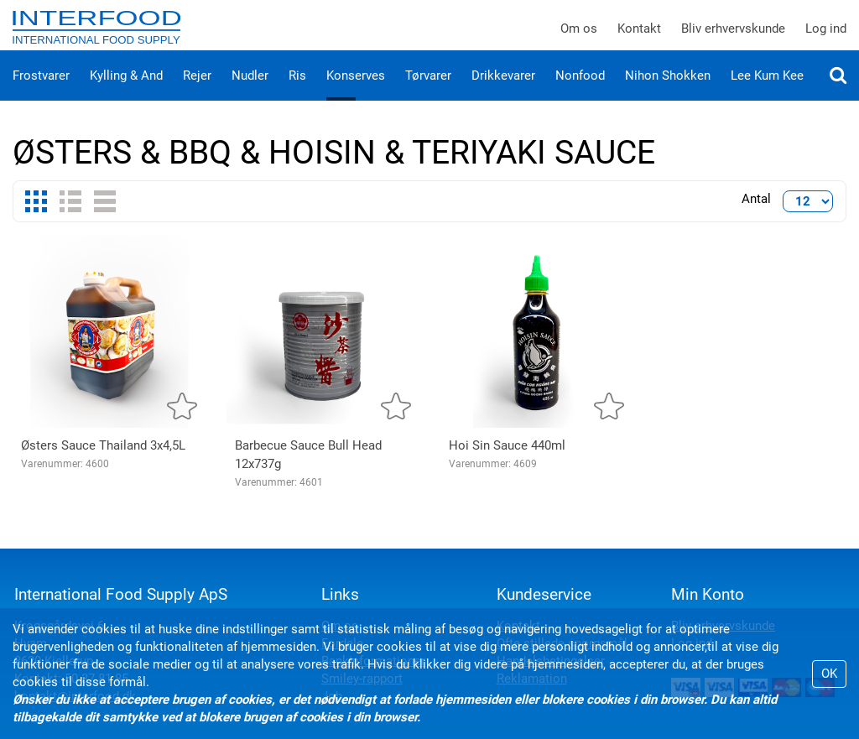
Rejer (197, 92)
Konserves (355, 92)
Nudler (250, 92)
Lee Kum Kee (767, 92)
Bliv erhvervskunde (733, 36)
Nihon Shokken (668, 92)
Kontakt (639, 36)
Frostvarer (41, 92)
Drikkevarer (503, 92)
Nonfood (580, 92)
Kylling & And (126, 92)
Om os (578, 36)
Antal (756, 215)
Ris (297, 92)
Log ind (825, 36)
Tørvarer (428, 92)
